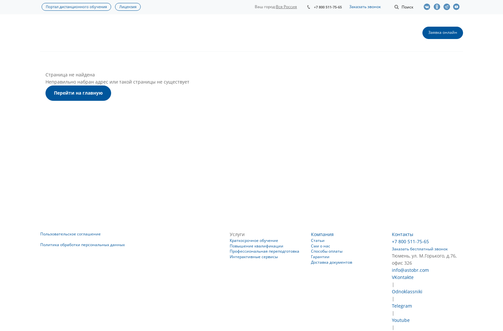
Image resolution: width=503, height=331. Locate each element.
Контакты (402, 234)
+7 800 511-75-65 (328, 7)
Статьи (318, 240)
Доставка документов (331, 262)
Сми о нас (320, 246)
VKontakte (403, 277)
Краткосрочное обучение (254, 240)
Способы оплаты (326, 251)
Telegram (402, 306)
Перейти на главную (78, 93)
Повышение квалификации (256, 246)
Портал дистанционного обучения (76, 6)
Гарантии (320, 256)
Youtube (401, 320)
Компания (322, 234)
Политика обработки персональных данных (82, 244)
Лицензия (127, 6)
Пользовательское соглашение (70, 234)
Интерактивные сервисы (254, 256)
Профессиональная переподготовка (264, 251)
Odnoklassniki (407, 291)
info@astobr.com (410, 270)
